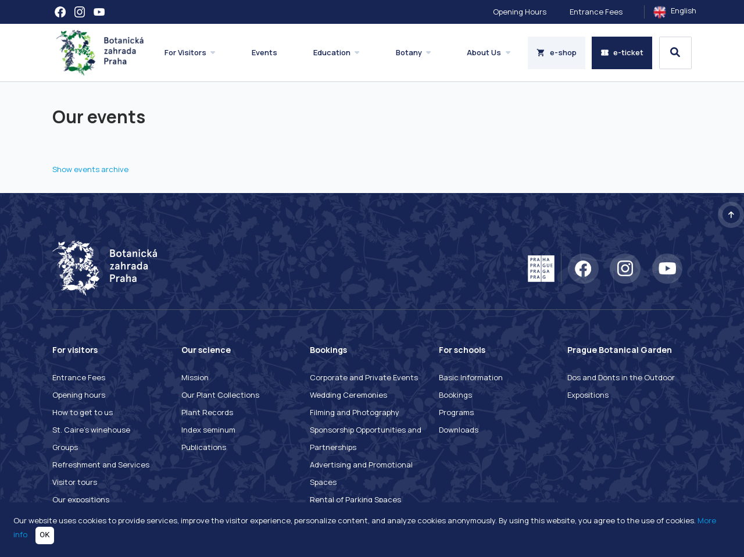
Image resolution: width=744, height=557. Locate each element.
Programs (456, 412)
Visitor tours (74, 482)
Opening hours (78, 395)
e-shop (556, 52)
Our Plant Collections (220, 395)
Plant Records (207, 412)
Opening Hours (519, 11)
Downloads (458, 429)
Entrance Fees (596, 11)
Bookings (455, 395)
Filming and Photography (354, 412)
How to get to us (82, 412)
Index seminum (208, 429)
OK (44, 534)
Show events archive (90, 169)
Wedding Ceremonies (348, 395)
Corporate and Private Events (364, 377)
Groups (65, 447)
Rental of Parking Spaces (355, 499)
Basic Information (471, 377)
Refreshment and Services (100, 464)
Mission (195, 377)
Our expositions (80, 499)
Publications (203, 447)
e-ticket (622, 52)
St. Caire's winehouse (91, 429)
